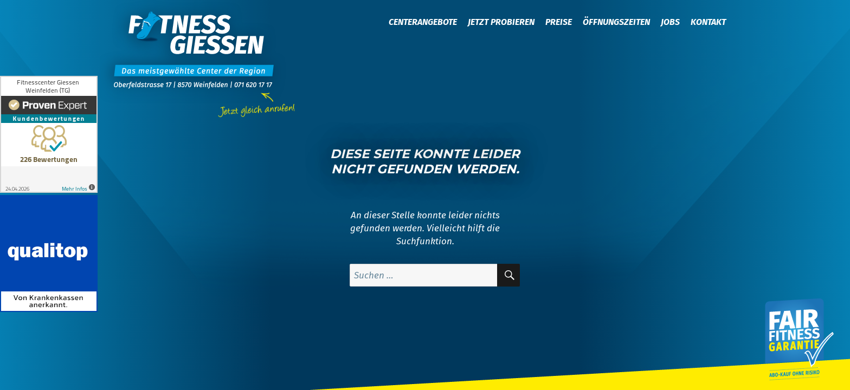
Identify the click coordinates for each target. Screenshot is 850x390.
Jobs (670, 22)
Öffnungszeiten (616, 22)
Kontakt (708, 22)
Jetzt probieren (501, 22)
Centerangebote (423, 22)
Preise (558, 22)
